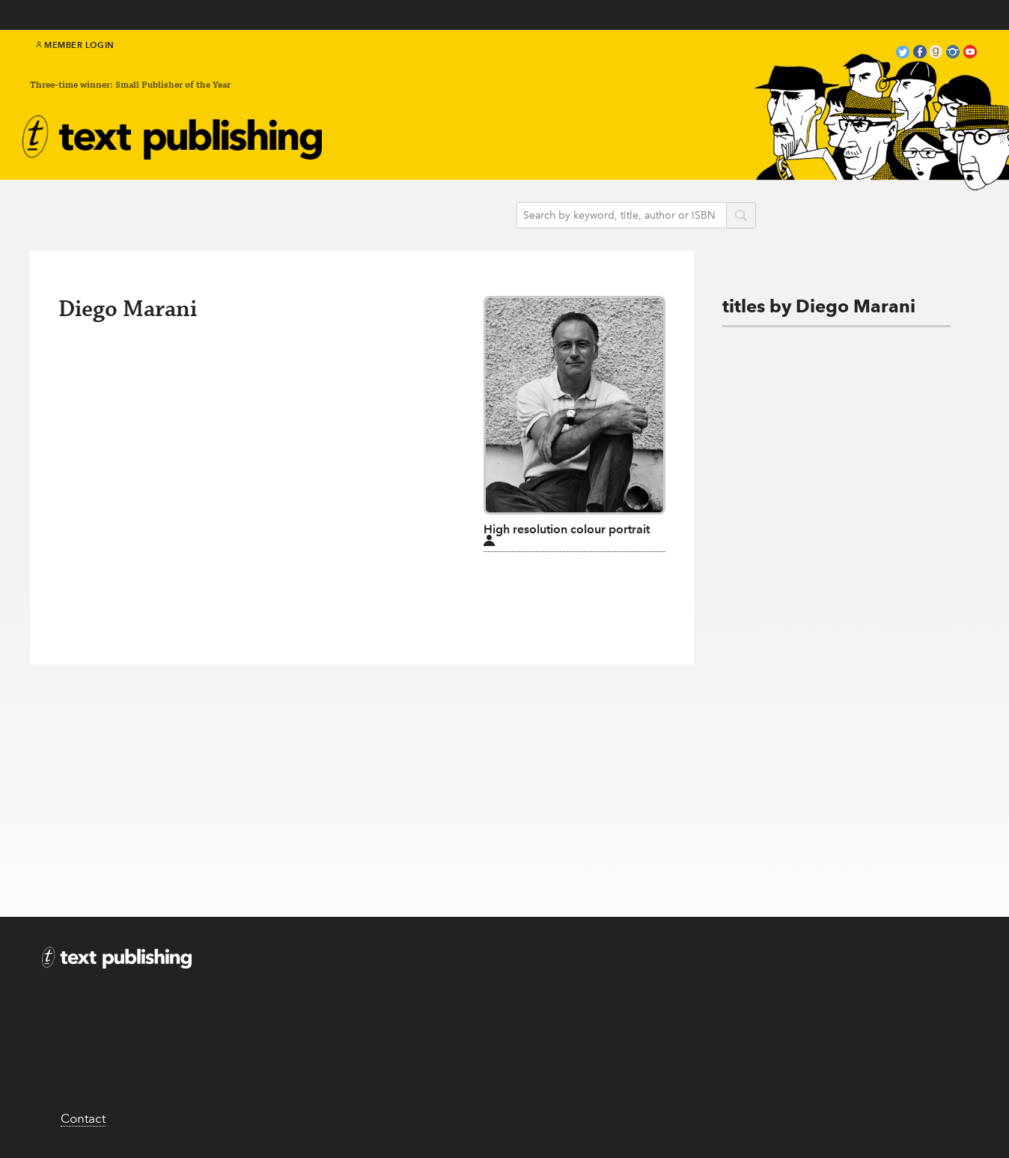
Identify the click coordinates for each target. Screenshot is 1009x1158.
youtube (970, 53)
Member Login (75, 45)
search (741, 216)
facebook (920, 53)
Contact (83, 1118)
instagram (953, 53)
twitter (902, 53)
